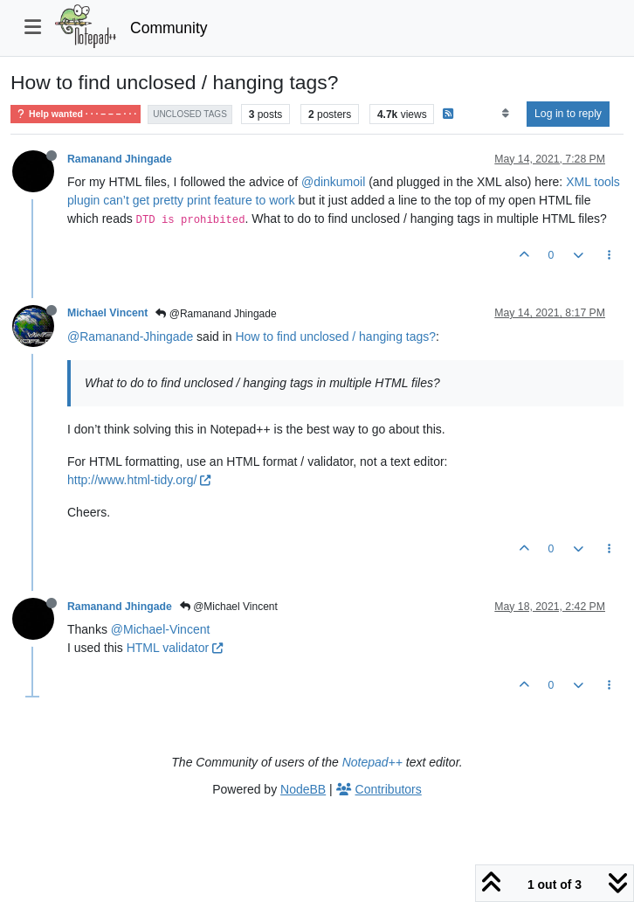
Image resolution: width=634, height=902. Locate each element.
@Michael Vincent (229, 606)
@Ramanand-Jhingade (130, 336)
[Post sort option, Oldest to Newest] (505, 113)
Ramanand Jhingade (119, 159)
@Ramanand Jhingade (215, 314)
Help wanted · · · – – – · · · (75, 114)
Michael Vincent (107, 313)
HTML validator (175, 648)
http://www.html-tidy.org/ (138, 480)
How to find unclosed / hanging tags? (335, 336)
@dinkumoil (333, 182)
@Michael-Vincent (160, 629)
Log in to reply (568, 114)
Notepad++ (372, 762)
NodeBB (303, 789)
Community (169, 28)
